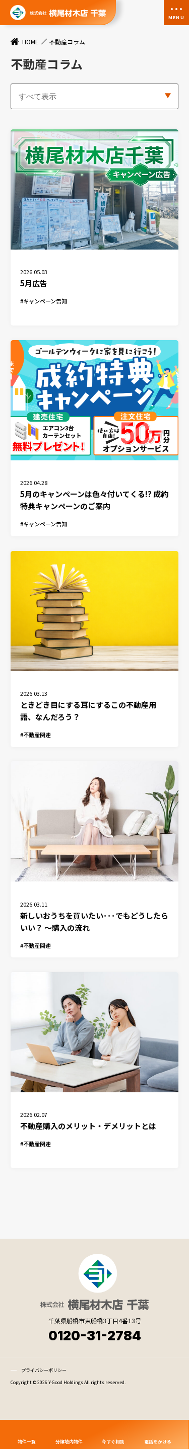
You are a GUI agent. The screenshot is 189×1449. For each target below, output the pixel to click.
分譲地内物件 (69, 1441)
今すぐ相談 (113, 1441)
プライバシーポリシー (44, 1394)
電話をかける (157, 1441)
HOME (30, 42)
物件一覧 (27, 1441)
